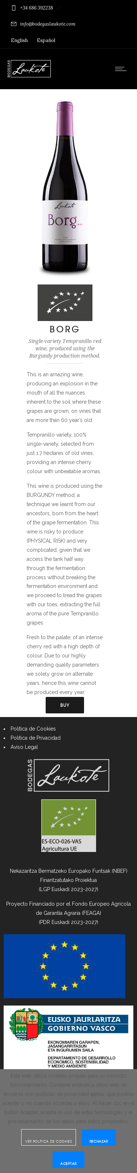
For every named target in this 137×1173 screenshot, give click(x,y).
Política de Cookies (33, 729)
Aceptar (68, 1163)
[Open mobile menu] (122, 68)
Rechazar (99, 1141)
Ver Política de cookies (48, 1141)
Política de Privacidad (36, 738)
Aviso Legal (24, 747)
